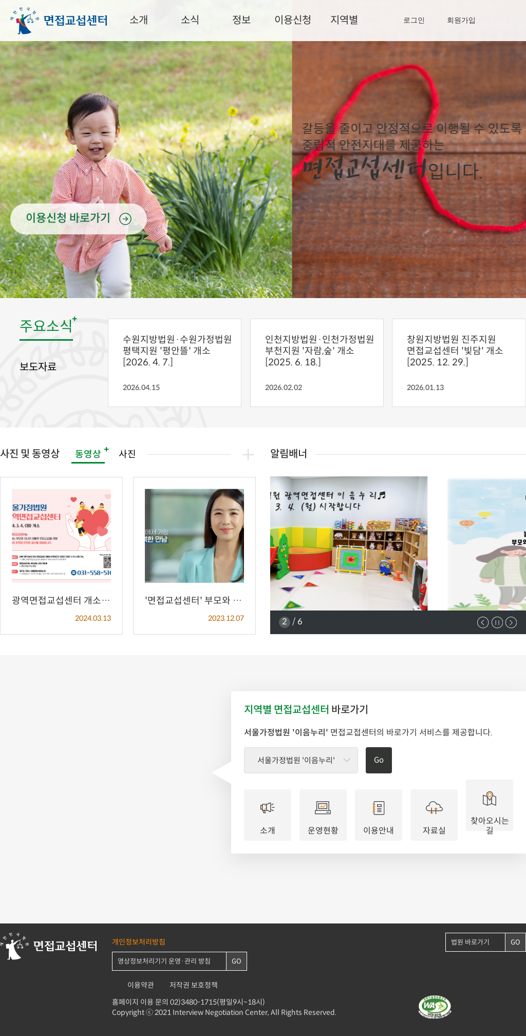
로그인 (414, 20)
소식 (190, 20)
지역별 (344, 20)
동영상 (88, 454)
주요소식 (46, 327)
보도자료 (38, 367)
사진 (127, 454)
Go (379, 760)
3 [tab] (271, 285)
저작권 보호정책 (194, 985)
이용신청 (292, 20)
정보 (241, 20)
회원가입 (461, 20)
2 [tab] (263, 285)
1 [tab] (255, 285)
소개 (138, 20)
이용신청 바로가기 (68, 219)
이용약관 (140, 985)
